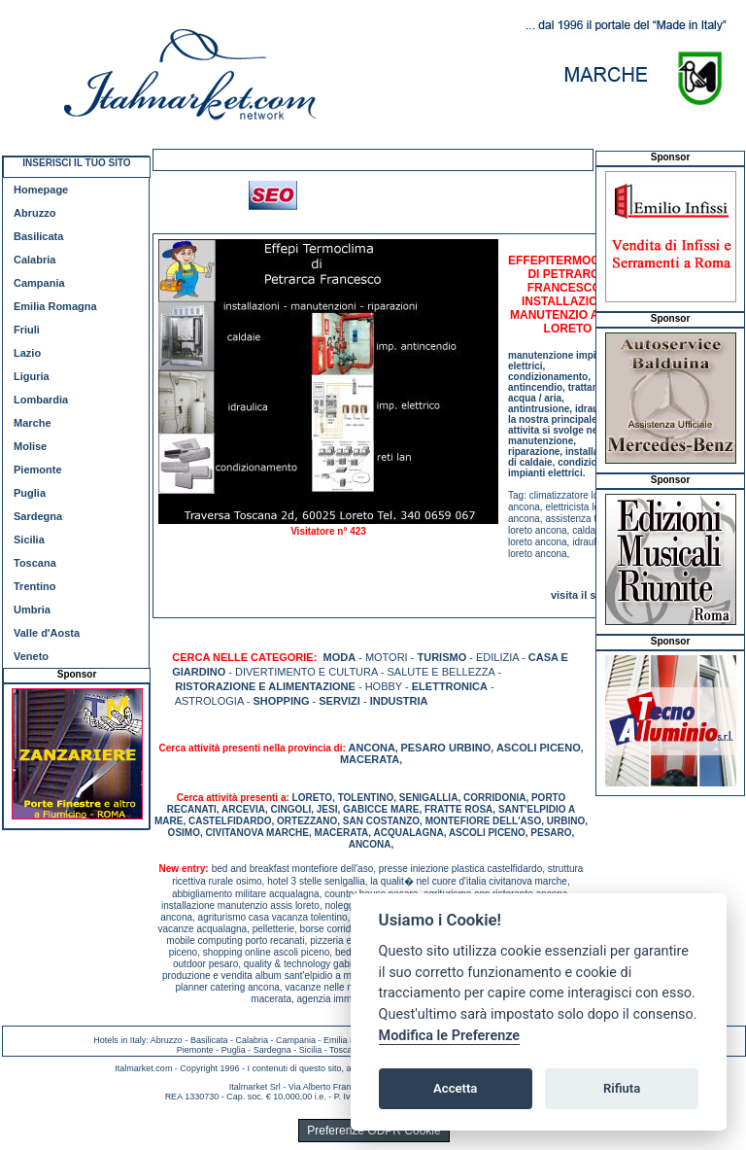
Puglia (30, 493)
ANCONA (372, 747)
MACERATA (369, 759)
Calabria (34, 259)
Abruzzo (34, 213)
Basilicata (38, 236)
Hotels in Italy (119, 1040)
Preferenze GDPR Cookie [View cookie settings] (373, 1130)
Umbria (32, 609)
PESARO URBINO (445, 747)
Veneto (31, 656)
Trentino (34, 586)
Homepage (41, 189)
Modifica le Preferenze (450, 1036)
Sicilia (29, 539)
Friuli (27, 329)
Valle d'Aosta (47, 633)
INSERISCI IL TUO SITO (76, 162)
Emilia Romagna (55, 306)
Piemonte (38, 469)
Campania (39, 283)
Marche (32, 423)
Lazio (27, 353)
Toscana (35, 563)
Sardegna (38, 516)
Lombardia (41, 399)
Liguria (32, 376)
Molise (30, 446)
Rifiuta (621, 1088)
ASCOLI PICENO (538, 747)
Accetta (455, 1088)
